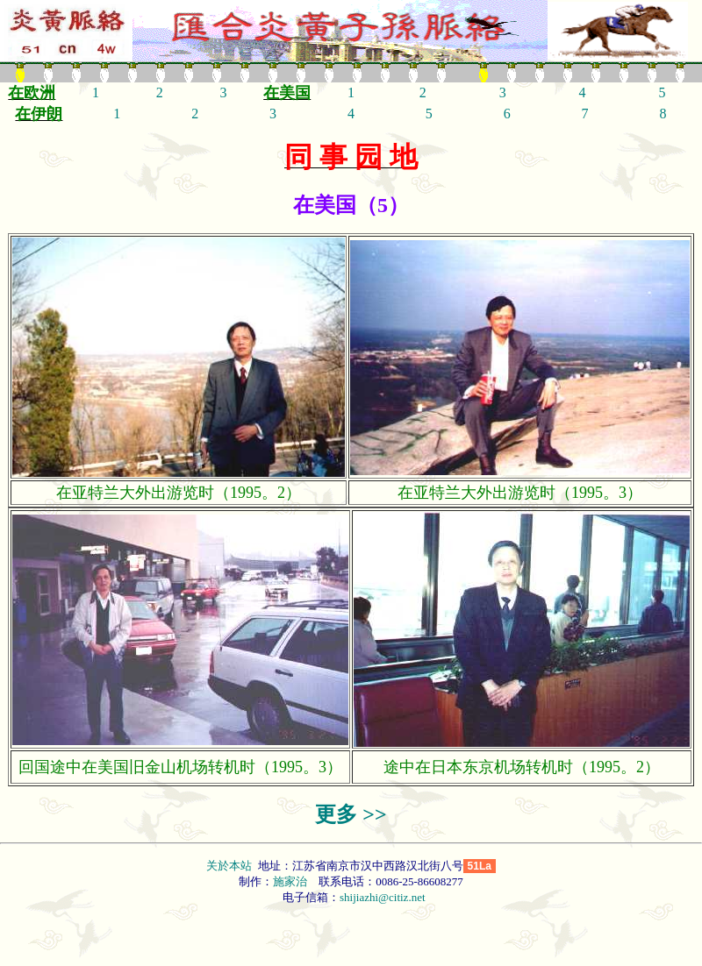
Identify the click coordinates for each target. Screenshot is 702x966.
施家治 (290, 881)
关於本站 (230, 865)
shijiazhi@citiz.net (383, 897)
